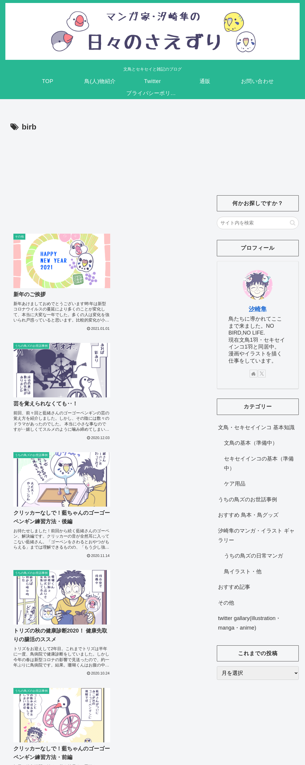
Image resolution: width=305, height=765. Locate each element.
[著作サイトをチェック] (253, 373)
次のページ (104, 678)
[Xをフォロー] (262, 373)
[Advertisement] (104, 178)
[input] (257, 223)
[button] (292, 222)
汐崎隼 (258, 309)
